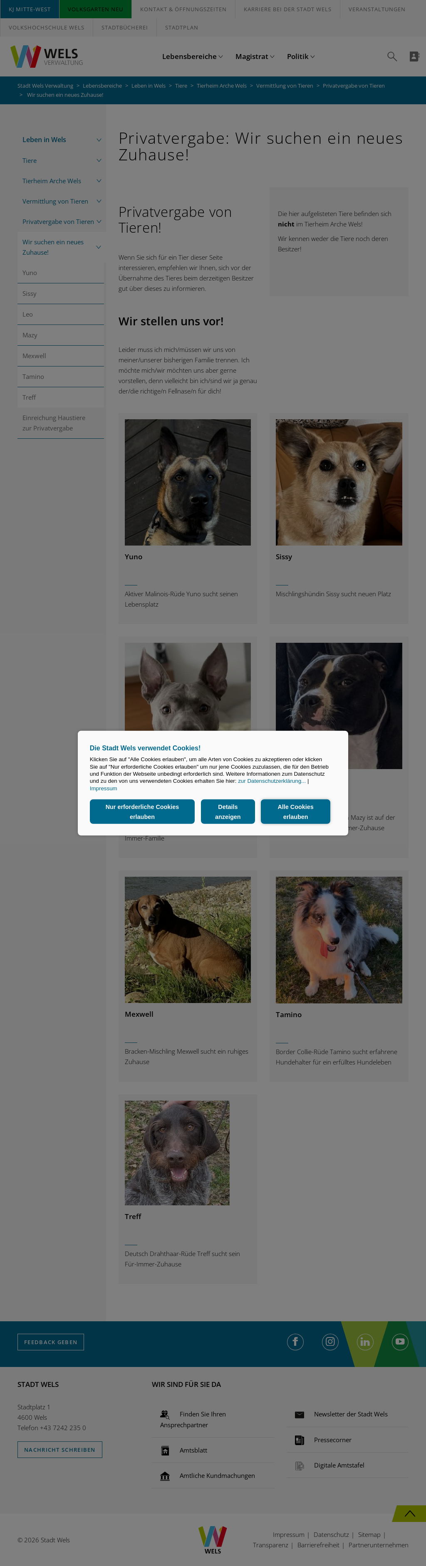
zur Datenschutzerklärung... (272, 781)
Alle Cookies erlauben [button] (295, 811)
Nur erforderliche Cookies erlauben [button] (142, 811)
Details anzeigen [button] (228, 811)
